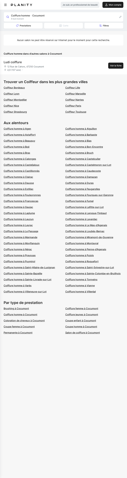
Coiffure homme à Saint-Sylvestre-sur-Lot (89, 267)
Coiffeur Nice (11, 105)
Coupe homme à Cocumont (81, 326)
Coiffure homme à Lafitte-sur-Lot (84, 207)
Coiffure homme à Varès (18, 285)
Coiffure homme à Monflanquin (22, 243)
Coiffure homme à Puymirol (19, 261)
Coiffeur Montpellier (15, 99)
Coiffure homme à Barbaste (81, 134)
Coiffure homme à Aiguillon (81, 128)
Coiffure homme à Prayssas (20, 255)
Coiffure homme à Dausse (19, 182)
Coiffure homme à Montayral (81, 243)
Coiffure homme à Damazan (81, 176)
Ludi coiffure (13, 62)
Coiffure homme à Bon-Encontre (84, 146)
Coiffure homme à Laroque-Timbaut (86, 213)
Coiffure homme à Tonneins (81, 279)
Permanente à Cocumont (18, 332)
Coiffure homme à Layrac (18, 225)
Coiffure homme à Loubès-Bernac (84, 231)
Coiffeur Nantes (74, 99)
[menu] (5, 5)
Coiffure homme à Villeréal (80, 291)
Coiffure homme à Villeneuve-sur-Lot (25, 291)
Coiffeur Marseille (75, 93)
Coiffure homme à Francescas (21, 201)
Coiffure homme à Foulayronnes (22, 195)
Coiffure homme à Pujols (79, 255)
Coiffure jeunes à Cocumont (81, 314)
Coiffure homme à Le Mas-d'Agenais (86, 225)
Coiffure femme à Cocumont (81, 308)
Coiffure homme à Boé (16, 146)
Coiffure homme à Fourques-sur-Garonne (89, 195)
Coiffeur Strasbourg (15, 111)
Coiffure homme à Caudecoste (83, 170)
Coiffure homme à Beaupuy (19, 140)
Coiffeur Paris (73, 105)
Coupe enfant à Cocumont (80, 320)
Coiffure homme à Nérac (18, 249)
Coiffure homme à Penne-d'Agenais (85, 249)
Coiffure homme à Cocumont (20, 314)
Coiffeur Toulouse (75, 111)
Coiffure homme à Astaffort (20, 134)
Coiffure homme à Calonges (20, 158)
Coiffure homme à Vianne (80, 285)
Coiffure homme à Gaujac (18, 207)
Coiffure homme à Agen (17, 128)
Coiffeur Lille (72, 87)
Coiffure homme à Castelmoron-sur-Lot (88, 164)
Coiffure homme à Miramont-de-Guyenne (89, 237)
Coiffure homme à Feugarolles (82, 189)
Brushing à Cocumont (16, 308)
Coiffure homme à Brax (17, 152)
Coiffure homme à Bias (78, 140)
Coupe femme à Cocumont (19, 326)
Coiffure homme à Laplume (19, 213)
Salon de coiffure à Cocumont (82, 332)
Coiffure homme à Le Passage (21, 231)
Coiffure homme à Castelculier (82, 158)
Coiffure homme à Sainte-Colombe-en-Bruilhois (93, 273)
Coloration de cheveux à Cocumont (24, 320)
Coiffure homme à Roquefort (82, 261)
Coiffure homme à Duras (79, 182)
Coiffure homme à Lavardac (81, 219)
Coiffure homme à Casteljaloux (21, 164)
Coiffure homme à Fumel (79, 201)
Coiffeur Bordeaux (14, 87)
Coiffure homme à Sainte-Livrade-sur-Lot (27, 279)
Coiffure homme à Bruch (79, 152)
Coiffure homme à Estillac (18, 189)
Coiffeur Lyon (11, 93)
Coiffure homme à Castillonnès (22, 170)
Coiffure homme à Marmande (20, 237)
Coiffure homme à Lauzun (19, 219)
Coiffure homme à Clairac (18, 176)
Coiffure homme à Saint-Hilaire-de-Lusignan (29, 267)
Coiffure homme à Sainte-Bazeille (23, 273)
